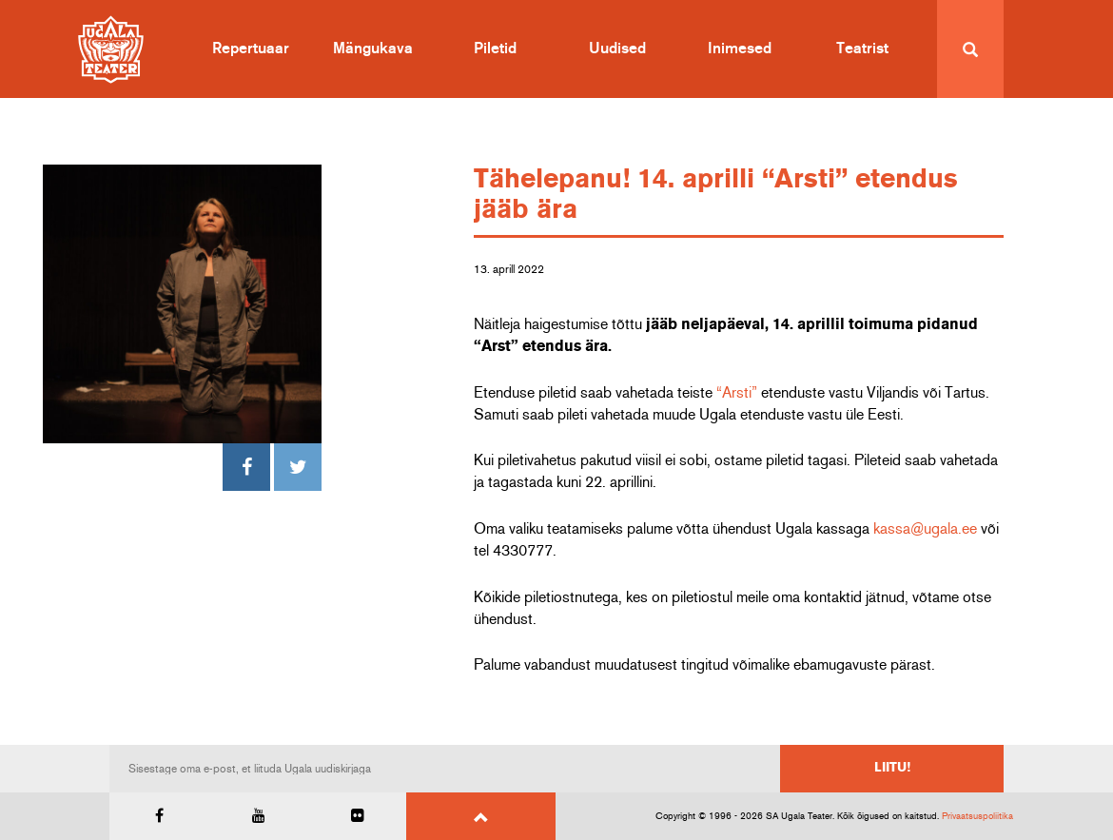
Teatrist (862, 48)
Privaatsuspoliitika (977, 816)
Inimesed (739, 48)
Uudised (617, 48)
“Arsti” (736, 392)
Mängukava (373, 48)
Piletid (495, 48)
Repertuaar (250, 48)
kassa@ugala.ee (925, 529)
